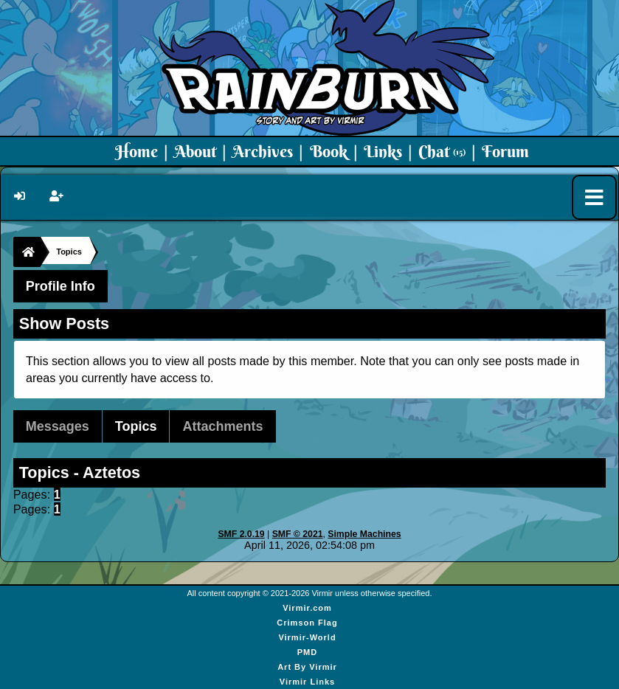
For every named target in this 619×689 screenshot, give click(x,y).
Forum (505, 151)
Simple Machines (364, 534)
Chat (442, 151)
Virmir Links (307, 681)
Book (328, 151)
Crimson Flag (307, 622)
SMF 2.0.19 (241, 534)
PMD (307, 652)
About (195, 151)
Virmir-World (307, 637)
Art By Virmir (307, 666)
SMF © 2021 (297, 534)
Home (136, 151)
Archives (262, 151)
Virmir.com (307, 607)
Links (383, 151)
